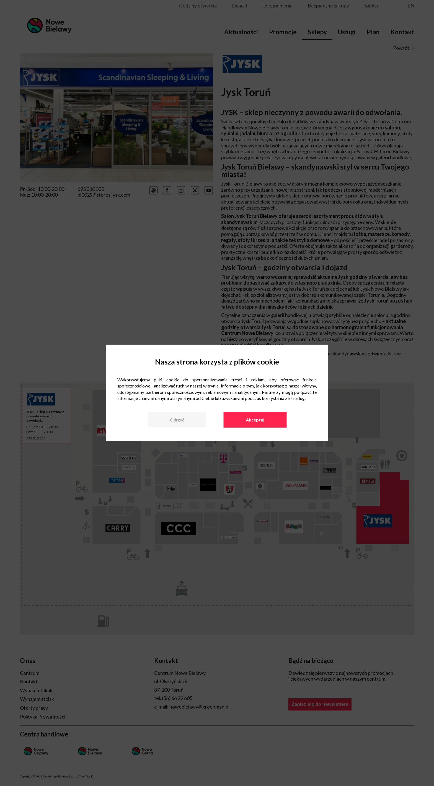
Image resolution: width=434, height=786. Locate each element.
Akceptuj (255, 419)
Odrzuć (177, 419)
